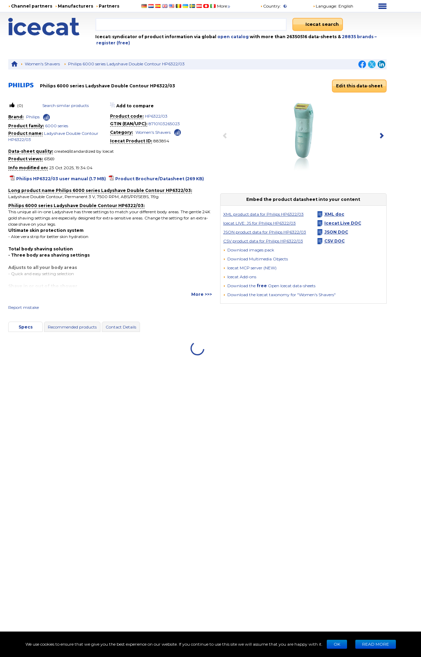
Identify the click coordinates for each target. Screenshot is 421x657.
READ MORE (375, 644)
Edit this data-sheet (359, 85)
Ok (337, 644)
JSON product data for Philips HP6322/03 (264, 232)
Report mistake (23, 307)
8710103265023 (164, 123)
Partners (109, 6)
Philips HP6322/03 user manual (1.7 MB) (61, 178)
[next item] (380, 136)
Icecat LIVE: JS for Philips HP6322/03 (259, 223)
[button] (255, 258)
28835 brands (358, 36)
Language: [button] (325, 6)
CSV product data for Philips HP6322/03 (263, 241)
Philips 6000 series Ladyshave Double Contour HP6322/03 (126, 63)
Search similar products (65, 105)
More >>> (201, 294)
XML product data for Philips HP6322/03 (263, 214)
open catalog (232, 36)
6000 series (56, 125)
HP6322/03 (156, 116)
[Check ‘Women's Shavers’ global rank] (177, 131)
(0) (19, 105)
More (224, 6)
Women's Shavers (42, 63)
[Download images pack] (248, 250)
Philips (33, 116)
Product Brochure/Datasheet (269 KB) (159, 178)
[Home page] (51, 26)
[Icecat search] (317, 24)
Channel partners (31, 6)
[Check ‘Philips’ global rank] (46, 117)
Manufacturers (75, 6)
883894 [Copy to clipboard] (161, 140)
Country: (270, 6)
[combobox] (191, 24)
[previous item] (226, 136)
